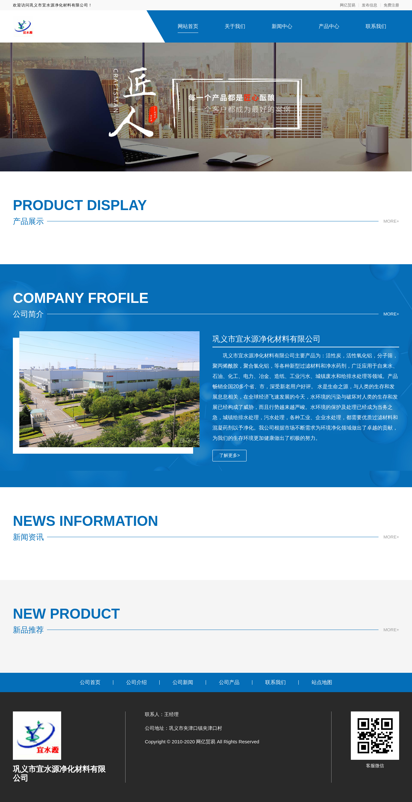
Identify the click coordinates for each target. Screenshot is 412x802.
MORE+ (391, 221)
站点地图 (322, 682)
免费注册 (391, 5)
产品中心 (329, 26)
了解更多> (229, 455)
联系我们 (376, 26)
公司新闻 (183, 682)
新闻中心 (282, 26)
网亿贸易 (347, 5)
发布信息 (369, 5)
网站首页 (188, 26)
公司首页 (90, 682)
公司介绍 (136, 682)
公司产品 (229, 682)
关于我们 (235, 26)
